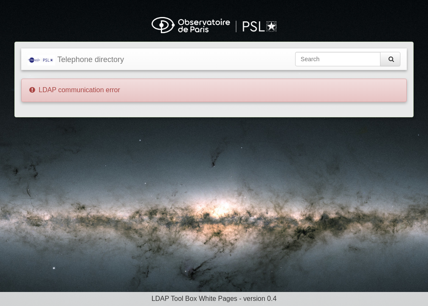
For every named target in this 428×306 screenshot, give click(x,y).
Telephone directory (76, 60)
